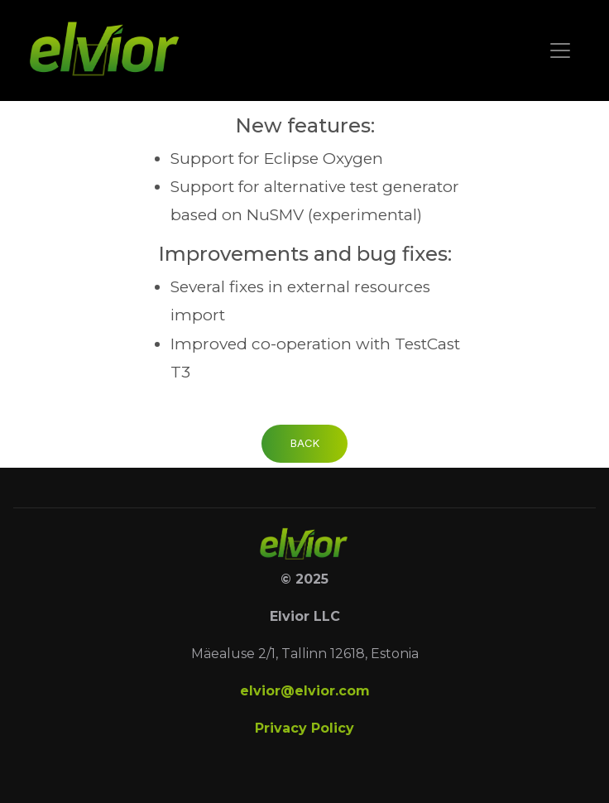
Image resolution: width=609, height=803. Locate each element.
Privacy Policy (304, 728)
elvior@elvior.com (305, 691)
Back (304, 443)
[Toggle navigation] (560, 50)
